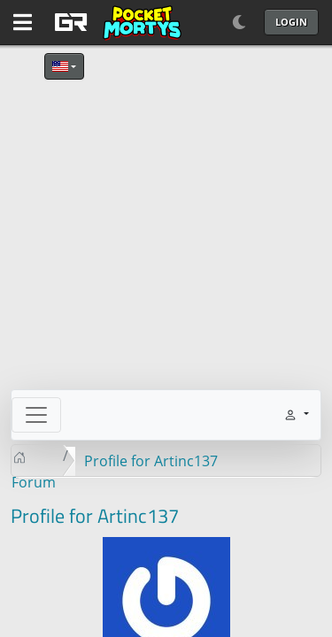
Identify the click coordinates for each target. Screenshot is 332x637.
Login (291, 21)
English (60, 66)
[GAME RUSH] (115, 22)
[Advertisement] (166, 223)
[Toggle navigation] (36, 415)
